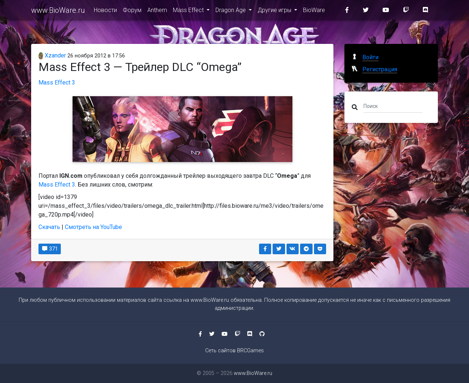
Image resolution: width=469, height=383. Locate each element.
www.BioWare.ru (58, 11)
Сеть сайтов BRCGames (234, 351)
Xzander (52, 55)
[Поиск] (392, 106)
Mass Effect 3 (56, 82)
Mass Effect (189, 11)
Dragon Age (231, 11)
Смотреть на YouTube (93, 227)
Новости (105, 11)
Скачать (49, 227)
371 (49, 249)
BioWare (314, 11)
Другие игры (275, 11)
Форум (132, 11)
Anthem (157, 11)
